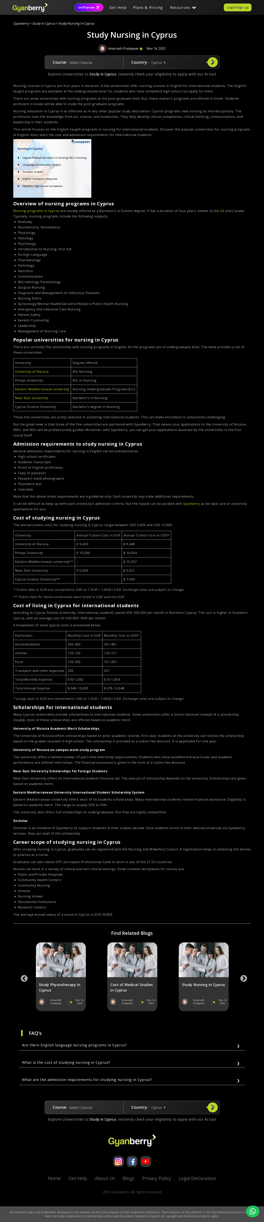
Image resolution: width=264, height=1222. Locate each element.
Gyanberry (21, 23)
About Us (105, 1178)
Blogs (128, 1178)
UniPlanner (89, 7)
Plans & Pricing (148, 7)
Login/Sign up (237, 7)
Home (54, 1178)
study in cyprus (43, 23)
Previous (22, 977)
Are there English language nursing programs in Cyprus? (74, 1045)
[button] (164, 62)
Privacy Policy (156, 1178)
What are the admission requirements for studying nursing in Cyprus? (87, 1079)
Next (242, 977)
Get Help (118, 7)
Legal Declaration (197, 1178)
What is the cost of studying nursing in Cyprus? (66, 1062)
